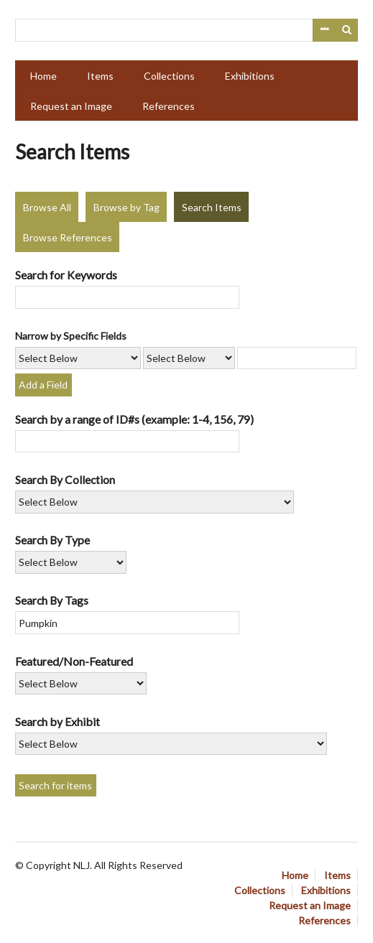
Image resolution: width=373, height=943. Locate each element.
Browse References (67, 237)
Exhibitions (250, 76)
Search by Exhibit (57, 721)
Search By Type (52, 540)
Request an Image (71, 106)
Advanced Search (324, 30)
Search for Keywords (66, 275)
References (168, 106)
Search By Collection (65, 479)
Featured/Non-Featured (74, 661)
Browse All (47, 207)
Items (100, 76)
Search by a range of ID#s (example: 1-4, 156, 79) (134, 419)
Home (43, 76)
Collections (169, 76)
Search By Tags (51, 600)
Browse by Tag (126, 207)
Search (347, 30)
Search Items (211, 207)
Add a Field (43, 384)
